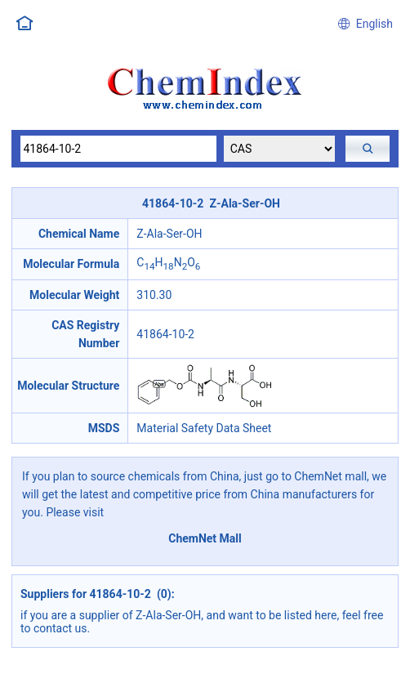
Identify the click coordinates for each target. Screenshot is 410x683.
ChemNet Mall (205, 538)
